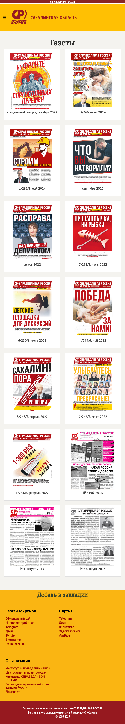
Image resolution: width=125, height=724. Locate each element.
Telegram (12, 627)
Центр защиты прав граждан (26, 672)
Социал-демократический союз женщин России (27, 686)
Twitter (11, 635)
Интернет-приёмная (20, 622)
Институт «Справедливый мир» (28, 668)
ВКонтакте (13, 639)
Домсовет (13, 691)
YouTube (64, 635)
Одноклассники (16, 644)
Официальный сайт (19, 618)
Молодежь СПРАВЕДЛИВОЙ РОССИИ (25, 678)
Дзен (9, 631)
